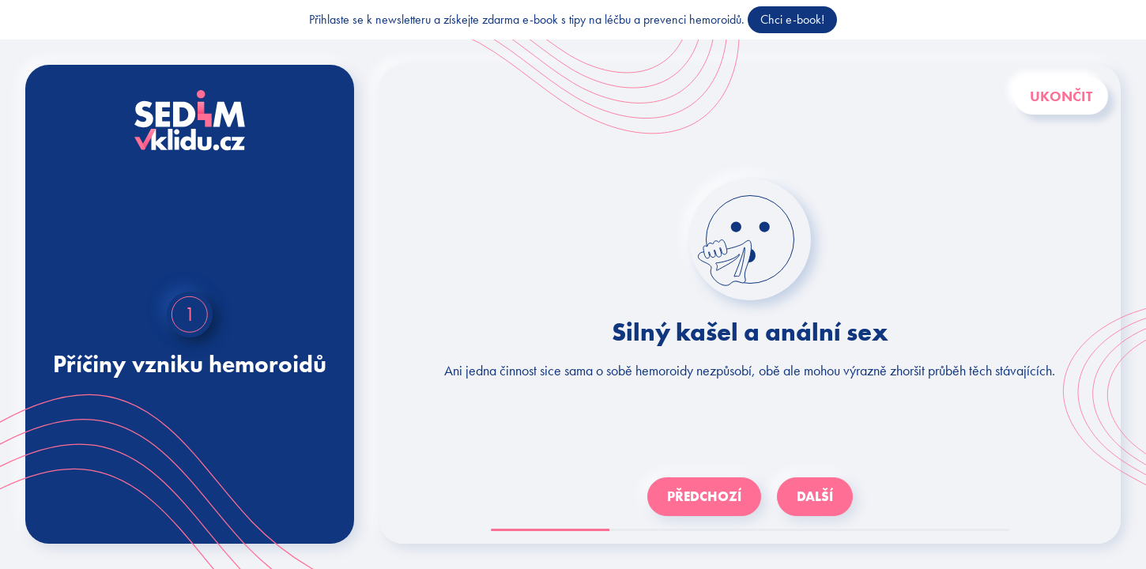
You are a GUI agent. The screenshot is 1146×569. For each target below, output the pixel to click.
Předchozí (704, 496)
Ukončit (1061, 96)
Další (815, 496)
